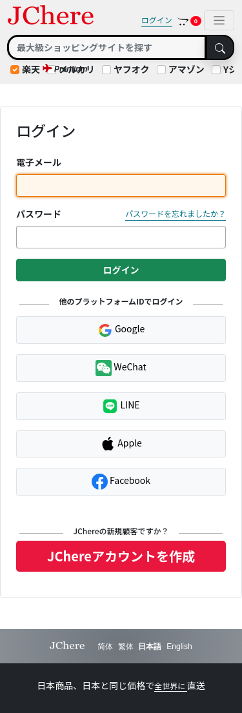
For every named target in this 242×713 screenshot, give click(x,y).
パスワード (38, 213)
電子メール (38, 162)
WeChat (121, 368)
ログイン (156, 19)
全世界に (170, 685)
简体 (105, 646)
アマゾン (186, 69)
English (179, 646)
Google (121, 329)
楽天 (31, 69)
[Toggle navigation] (219, 20)
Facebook (121, 482)
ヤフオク (132, 69)
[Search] (107, 47)
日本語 (149, 646)
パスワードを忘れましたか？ (175, 213)
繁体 (126, 646)
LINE (120, 406)
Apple (121, 444)
